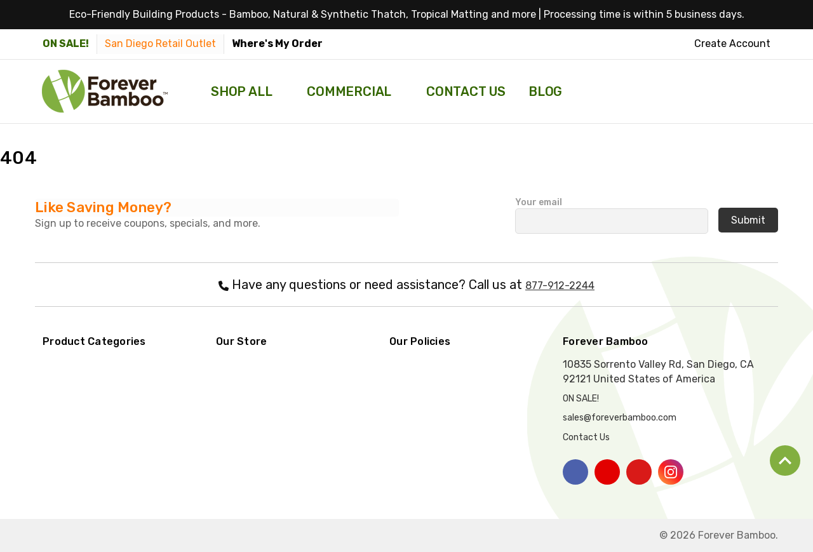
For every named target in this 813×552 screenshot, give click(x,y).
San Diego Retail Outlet (160, 43)
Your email (611, 212)
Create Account (732, 43)
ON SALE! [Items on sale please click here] (66, 43)
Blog (545, 91)
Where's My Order (277, 43)
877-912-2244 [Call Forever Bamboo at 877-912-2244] (560, 285)
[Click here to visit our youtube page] (607, 472)
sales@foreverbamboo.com (619, 417)
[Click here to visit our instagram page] (670, 472)
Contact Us (466, 91)
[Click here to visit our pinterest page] (639, 472)
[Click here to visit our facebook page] (575, 472)
